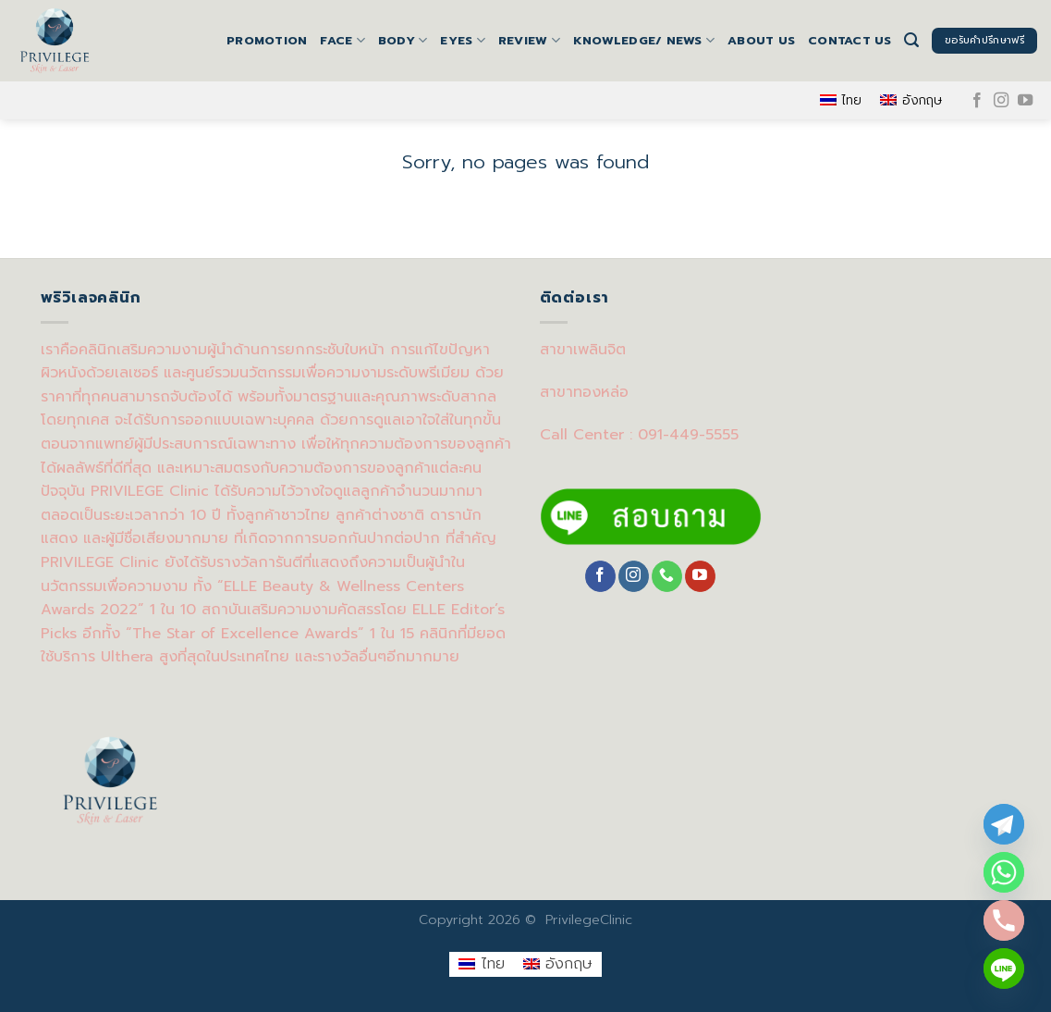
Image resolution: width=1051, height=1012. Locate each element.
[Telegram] (1004, 824)
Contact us (850, 40)
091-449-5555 (688, 435)
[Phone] (1004, 920)
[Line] (1004, 968)
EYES (462, 40)
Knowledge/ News (644, 40)
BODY (402, 40)
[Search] (911, 40)
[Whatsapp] (1004, 872)
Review (529, 40)
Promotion (266, 40)
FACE (342, 40)
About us (761, 40)
